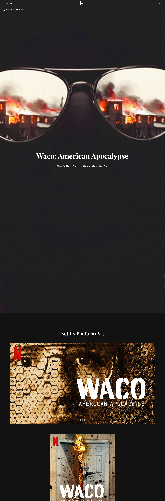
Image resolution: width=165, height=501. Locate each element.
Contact (158, 3)
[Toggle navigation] (8, 3)
